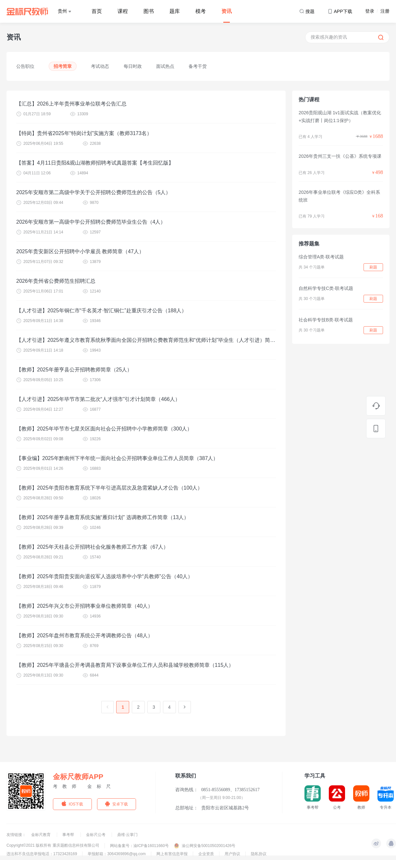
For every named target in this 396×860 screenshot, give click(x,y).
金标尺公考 (96, 834)
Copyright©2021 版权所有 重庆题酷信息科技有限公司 (52, 845)
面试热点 (165, 66)
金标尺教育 (41, 834)
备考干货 (198, 66)
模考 (200, 11)
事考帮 (68, 834)
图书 (148, 11)
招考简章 (63, 66)
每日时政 (133, 66)
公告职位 (25, 66)
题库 (174, 11)
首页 (97, 11)
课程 (123, 11)
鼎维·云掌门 (127, 834)
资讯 (226, 11)
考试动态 (100, 66)
